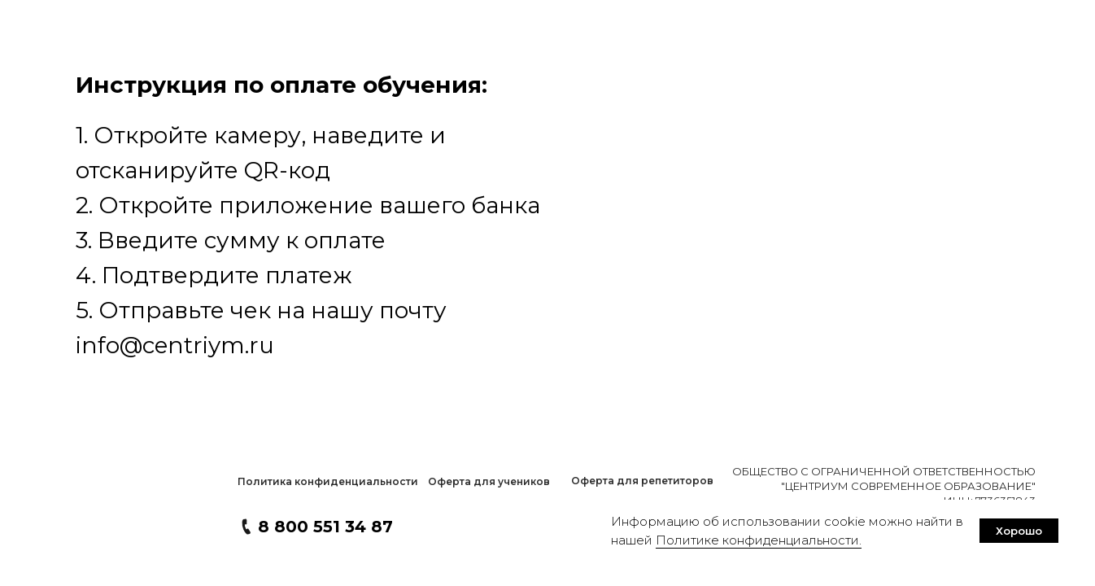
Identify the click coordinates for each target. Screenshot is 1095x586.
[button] (327, 481)
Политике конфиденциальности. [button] (759, 540)
